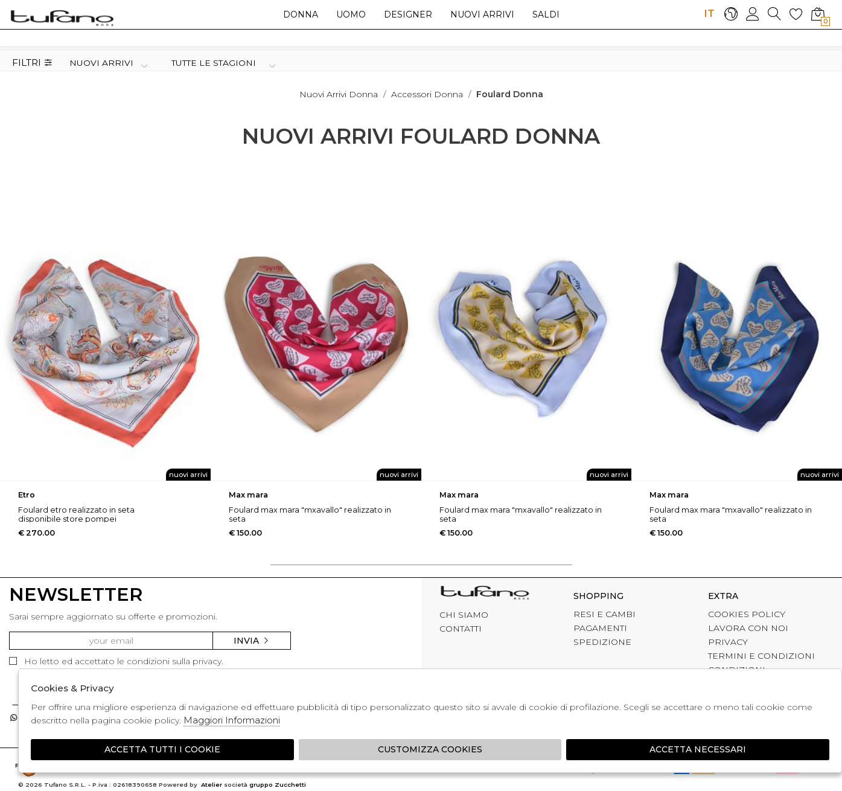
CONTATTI (460, 628)
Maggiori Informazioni (231, 720)
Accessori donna (427, 94)
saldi (546, 14)
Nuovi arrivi (482, 14)
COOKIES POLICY (746, 614)
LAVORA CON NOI (748, 628)
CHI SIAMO (463, 614)
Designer (408, 14)
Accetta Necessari (697, 749)
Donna (300, 14)
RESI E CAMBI (604, 614)
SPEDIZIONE (602, 641)
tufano (484, 594)
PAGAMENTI (600, 628)
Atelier (211, 784)
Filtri (32, 63)
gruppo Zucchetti (277, 784)
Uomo (351, 14)
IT (709, 13)
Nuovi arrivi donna (338, 94)
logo (62, 17)
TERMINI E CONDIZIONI (761, 655)
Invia (252, 640)
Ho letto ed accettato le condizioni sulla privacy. (116, 661)
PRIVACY (728, 641)
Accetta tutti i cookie (162, 749)
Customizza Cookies (430, 749)
